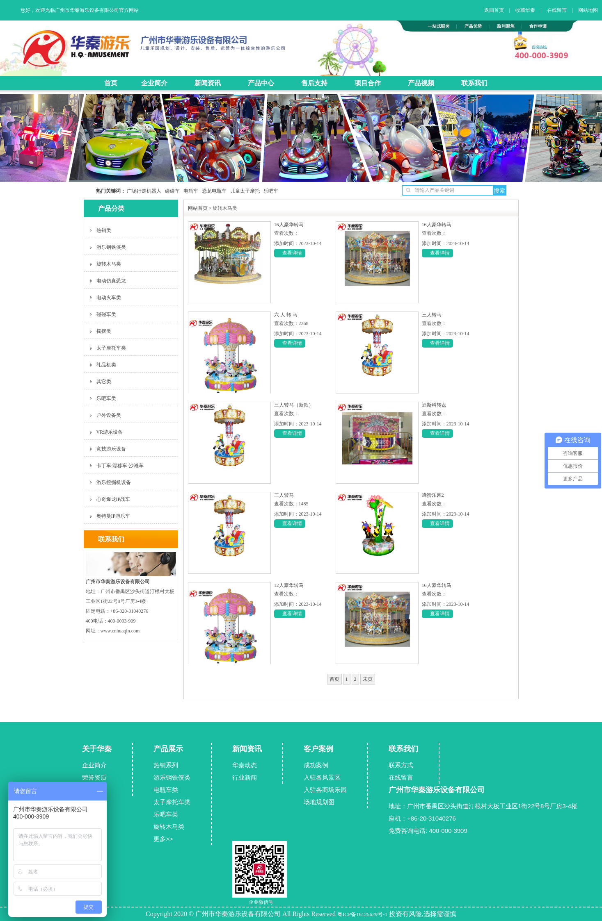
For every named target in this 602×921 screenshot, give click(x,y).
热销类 (103, 230)
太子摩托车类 (111, 348)
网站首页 (198, 208)
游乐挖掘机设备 (113, 482)
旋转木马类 (108, 264)
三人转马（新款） (294, 405)
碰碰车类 (106, 314)
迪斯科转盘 (434, 405)
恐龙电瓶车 (212, 191)
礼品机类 (106, 365)
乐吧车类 (106, 398)
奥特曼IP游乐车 (113, 516)
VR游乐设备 (109, 432)
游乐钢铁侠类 (111, 247)
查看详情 (292, 253)
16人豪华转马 (289, 224)
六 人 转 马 (286, 315)
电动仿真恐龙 (111, 281)
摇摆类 (103, 331)
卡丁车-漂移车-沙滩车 (120, 465)
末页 (368, 679)
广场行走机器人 (144, 191)
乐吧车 (269, 191)
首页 (334, 679)
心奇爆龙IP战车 (113, 499)
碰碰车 (170, 191)
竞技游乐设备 (111, 449)
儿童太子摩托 (243, 191)
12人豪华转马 (289, 585)
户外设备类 (108, 415)
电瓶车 (189, 191)
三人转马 (432, 315)
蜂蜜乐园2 (433, 495)
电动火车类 (108, 297)
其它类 (103, 381)
